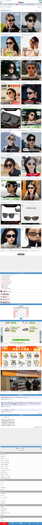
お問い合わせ (3, 503)
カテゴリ (2, 481)
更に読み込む (21, 254)
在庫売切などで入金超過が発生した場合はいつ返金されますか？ (9, 422)
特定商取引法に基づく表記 (5, 512)
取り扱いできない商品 (4, 468)
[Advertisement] (21, 264)
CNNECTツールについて (5, 458)
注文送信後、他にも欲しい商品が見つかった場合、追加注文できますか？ (9, 423)
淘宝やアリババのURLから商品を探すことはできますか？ (9, 419)
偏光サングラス (5, 285)
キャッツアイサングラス (6, 282)
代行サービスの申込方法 (5, 460)
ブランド (2, 483)
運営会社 (2, 514)
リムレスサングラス (6, 279)
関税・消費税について (4, 472)
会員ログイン (3, 495)
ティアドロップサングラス (7, 275)
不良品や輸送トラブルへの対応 (6, 470)
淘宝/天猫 (3, 10)
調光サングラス (5, 287)
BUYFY (2, 518)
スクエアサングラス (6, 276)
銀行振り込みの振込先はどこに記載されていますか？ (9, 425)
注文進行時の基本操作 (4, 464)
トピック (40, 393)
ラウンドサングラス (6, 278)
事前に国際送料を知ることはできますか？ (9, 420)
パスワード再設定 (4, 497)
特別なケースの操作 (4, 466)
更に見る (40, 413)
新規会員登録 (3, 493)
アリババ (9, 10)
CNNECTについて (4, 454)
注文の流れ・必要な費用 (5, 462)
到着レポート (3, 489)
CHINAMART (3, 520)
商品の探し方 (3, 456)
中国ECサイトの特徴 (4, 474)
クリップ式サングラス (6, 288)
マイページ (3, 499)
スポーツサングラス (6, 284)
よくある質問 (3, 501)
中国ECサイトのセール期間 (5, 476)
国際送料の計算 (3, 487)
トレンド (2, 485)
